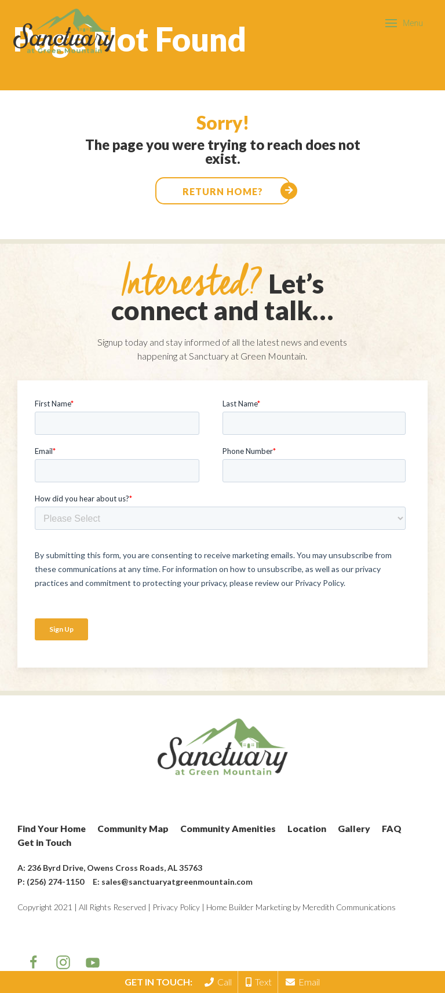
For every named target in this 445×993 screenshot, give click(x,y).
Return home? (223, 191)
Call (218, 981)
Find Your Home (51, 828)
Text (259, 981)
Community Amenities (228, 828)
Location (306, 828)
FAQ (392, 828)
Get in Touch (44, 842)
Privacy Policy (176, 907)
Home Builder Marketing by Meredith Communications (301, 907)
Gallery (354, 828)
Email (303, 981)
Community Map (133, 828)
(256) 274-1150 (55, 881)
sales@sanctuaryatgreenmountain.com (177, 881)
